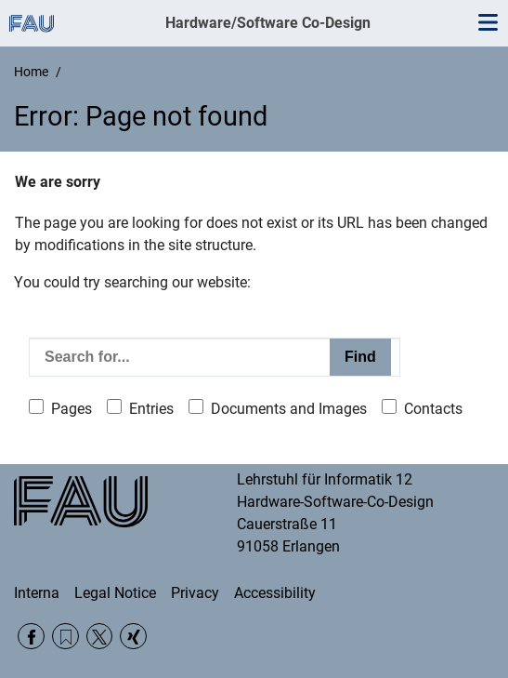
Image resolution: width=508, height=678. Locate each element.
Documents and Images (289, 409)
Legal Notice (115, 593)
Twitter (99, 636)
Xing (133, 636)
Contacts (433, 409)
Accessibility (275, 593)
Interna (36, 593)
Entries (151, 409)
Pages (71, 409)
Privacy (195, 593)
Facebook (31, 636)
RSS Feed (65, 636)
